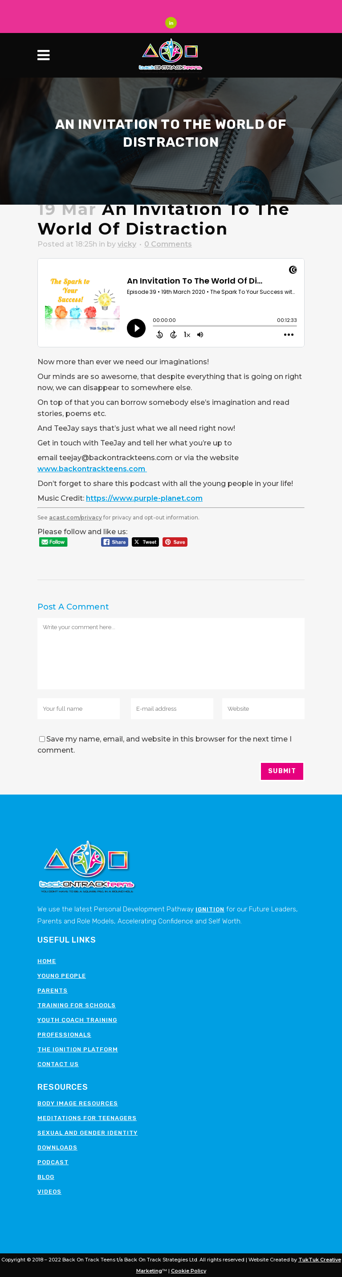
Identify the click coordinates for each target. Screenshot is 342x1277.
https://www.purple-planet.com (144, 498)
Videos (49, 1191)
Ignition (209, 909)
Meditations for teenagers (87, 1118)
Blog (45, 1177)
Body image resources (77, 1103)
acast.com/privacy (75, 517)
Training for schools (76, 1005)
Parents (52, 990)
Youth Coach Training (77, 1020)
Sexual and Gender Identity (87, 1132)
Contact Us (58, 1064)
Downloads (57, 1147)
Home (46, 961)
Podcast (53, 1162)
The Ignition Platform (77, 1049)
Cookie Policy (188, 1271)
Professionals (64, 1034)
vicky (127, 244)
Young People (61, 975)
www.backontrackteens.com (92, 469)
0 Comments (168, 244)
